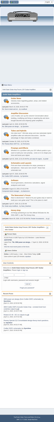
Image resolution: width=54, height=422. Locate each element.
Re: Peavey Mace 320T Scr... (11, 144)
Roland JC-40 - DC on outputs (14, 315)
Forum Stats (10, 234)
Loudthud (24, 109)
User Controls (8, 263)
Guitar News (16, 98)
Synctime (7, 301)
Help (22, 417)
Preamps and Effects (19, 148)
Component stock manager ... (11, 191)
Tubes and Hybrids (18, 131)
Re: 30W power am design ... (11, 126)
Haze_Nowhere (26, 206)
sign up (25, 270)
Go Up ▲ (37, 417)
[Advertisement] (27, 54)
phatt (46, 159)
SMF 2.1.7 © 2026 (22, 419)
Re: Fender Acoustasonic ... (37, 218)
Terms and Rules (29, 417)
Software (14, 180)
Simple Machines (32, 419)
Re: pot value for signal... (35, 159)
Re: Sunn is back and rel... (10, 109)
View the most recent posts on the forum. (17, 247)
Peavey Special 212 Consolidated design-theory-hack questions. (26, 320)
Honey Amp (16, 210)
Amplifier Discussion (19, 113)
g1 (18, 309)
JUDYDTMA (8, 240)
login (18, 270)
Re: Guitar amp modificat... (10, 206)
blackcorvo (26, 191)
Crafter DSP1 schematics (12, 328)
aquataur (9, 323)
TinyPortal (16, 417)
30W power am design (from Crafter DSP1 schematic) (22, 299)
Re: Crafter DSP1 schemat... (11, 176)
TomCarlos (26, 144)
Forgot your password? (27, 288)
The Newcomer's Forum (21, 195)
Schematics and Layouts (21, 163)
